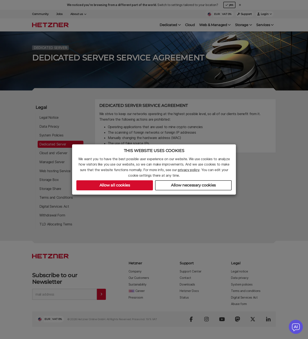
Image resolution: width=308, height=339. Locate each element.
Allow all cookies (114, 185)
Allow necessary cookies (193, 185)
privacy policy (189, 170)
